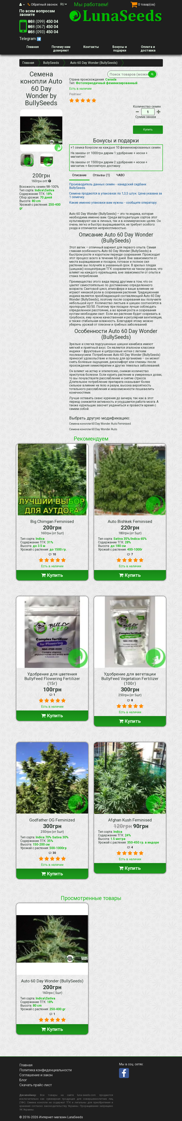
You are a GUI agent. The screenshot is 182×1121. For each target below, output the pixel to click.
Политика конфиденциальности (45, 1070)
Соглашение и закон (36, 1075)
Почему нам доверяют (61, 48)
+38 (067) (43, 26)
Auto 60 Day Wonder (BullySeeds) (52, 981)
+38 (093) (43, 31)
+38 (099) (43, 21)
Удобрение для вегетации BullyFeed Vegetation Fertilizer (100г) (129, 679)
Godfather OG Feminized (52, 820)
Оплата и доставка (148, 48)
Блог (23, 1080)
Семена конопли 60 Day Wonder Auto (93, 429)
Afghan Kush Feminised (130, 820)
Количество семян (147, 106)
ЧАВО (120, 175)
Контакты (91, 47)
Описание (79, 175)
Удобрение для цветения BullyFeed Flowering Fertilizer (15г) (52, 679)
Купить (148, 129)
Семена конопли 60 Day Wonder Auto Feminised (100, 423)
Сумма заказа (145, 117)
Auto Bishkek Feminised (130, 521)
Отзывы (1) (101, 175)
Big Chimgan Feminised (52, 521)
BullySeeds (51, 63)
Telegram (30, 38)
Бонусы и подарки (119, 48)
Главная (33, 47)
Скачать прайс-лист (35, 1085)
